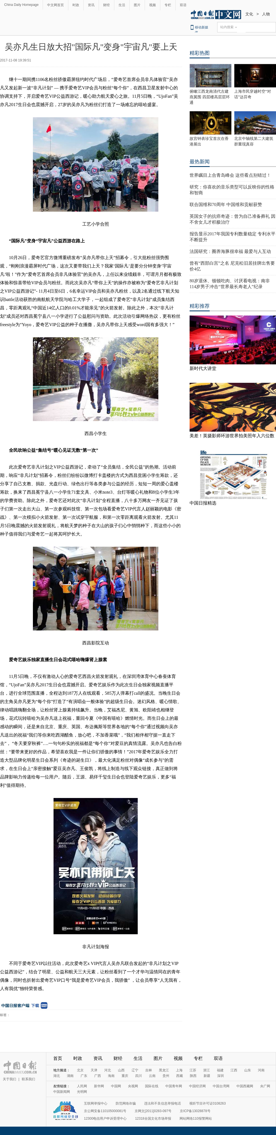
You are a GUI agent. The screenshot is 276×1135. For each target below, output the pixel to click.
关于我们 (9, 1079)
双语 (183, 5)
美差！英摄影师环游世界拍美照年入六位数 (232, 435)
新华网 (99, 1086)
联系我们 (28, 1079)
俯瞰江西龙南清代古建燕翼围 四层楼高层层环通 (210, 97)
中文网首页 (55, 5)
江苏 (193, 1070)
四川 (138, 1076)
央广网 (265, 1086)
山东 (247, 1070)
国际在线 (151, 1086)
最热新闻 (200, 161)
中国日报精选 (203, 503)
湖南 (70, 1076)
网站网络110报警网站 (196, 1118)
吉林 (148, 1070)
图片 (137, 5)
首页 (57, 1058)
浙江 (206, 1070)
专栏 (167, 5)
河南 (261, 1070)
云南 (152, 1076)
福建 (220, 1070)
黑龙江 (164, 1070)
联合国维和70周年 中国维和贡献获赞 (226, 204)
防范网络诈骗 (126, 1103)
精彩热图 (200, 53)
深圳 (220, 1076)
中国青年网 (173, 1086)
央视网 (133, 1086)
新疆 (207, 1076)
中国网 (116, 1086)
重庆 (125, 1076)
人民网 (82, 1086)
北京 (80, 1070)
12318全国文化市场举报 (153, 1118)
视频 (152, 5)
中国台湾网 (221, 1086)
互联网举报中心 (95, 1103)
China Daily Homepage (21, 5)
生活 (121, 5)
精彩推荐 (200, 306)
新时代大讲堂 (203, 368)
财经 (106, 5)
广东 (84, 1076)
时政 (75, 5)
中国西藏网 (244, 1086)
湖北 (56, 1076)
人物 (266, 14)
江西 (234, 1070)
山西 (121, 1070)
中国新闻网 (61, 1092)
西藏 (179, 1076)
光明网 (82, 1092)
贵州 (166, 1076)
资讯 (91, 5)
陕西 (193, 1076)
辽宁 (135, 1070)
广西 (97, 1076)
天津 (94, 1070)
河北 (107, 1070)
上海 (179, 1070)
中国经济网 (197, 1086)
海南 (111, 1076)
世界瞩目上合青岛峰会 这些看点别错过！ (230, 175)
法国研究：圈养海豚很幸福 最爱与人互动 (230, 251)
